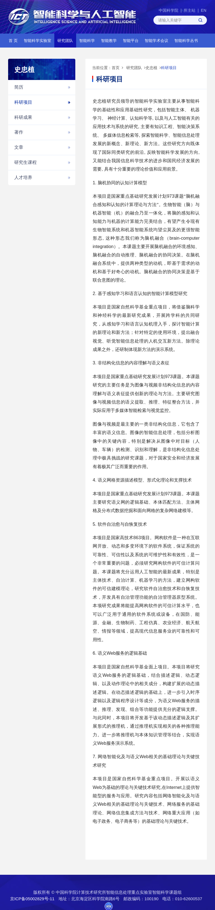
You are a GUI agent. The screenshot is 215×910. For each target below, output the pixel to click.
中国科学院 (168, 10)
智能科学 (87, 40)
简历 (18, 87)
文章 (18, 147)
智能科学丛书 (186, 40)
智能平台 (131, 40)
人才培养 (23, 177)
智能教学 (109, 40)
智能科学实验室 (37, 40)
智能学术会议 (156, 40)
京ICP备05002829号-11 (32, 898)
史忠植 (151, 67)
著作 (18, 132)
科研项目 (23, 102)
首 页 (13, 40)
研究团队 (65, 40)
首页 (116, 67)
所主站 (189, 10)
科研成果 (23, 117)
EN (203, 10)
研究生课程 (25, 162)
